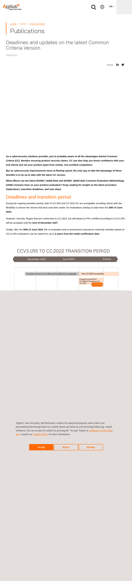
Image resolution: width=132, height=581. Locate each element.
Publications (37, 23)
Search (93, 7)
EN (112, 6)
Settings (91, 447)
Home (13, 23)
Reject (66, 447)
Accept (41, 447)
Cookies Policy (40, 434)
